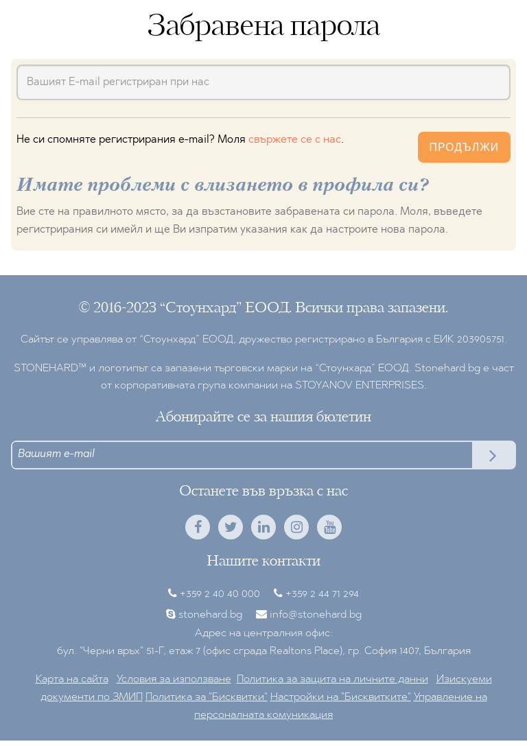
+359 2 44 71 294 (322, 594)
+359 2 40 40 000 (220, 594)
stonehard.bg (210, 614)
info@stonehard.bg (316, 614)
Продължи (464, 147)
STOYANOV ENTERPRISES (359, 385)
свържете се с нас (294, 140)
